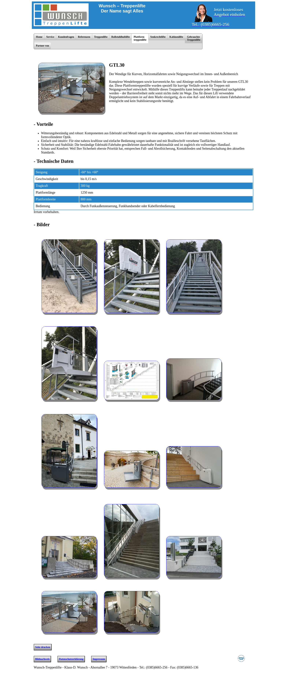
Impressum (99, 659)
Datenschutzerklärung (71, 659)
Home (39, 37)
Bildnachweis (42, 659)
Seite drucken (42, 647)
